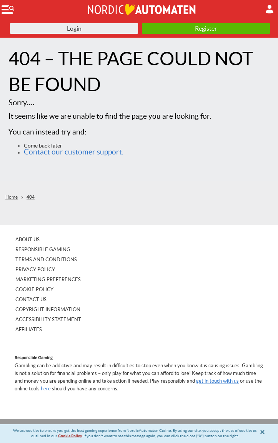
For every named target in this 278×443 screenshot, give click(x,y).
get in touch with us (217, 381)
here (46, 389)
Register (206, 28)
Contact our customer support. (73, 152)
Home (11, 196)
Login (74, 28)
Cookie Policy (70, 436)
